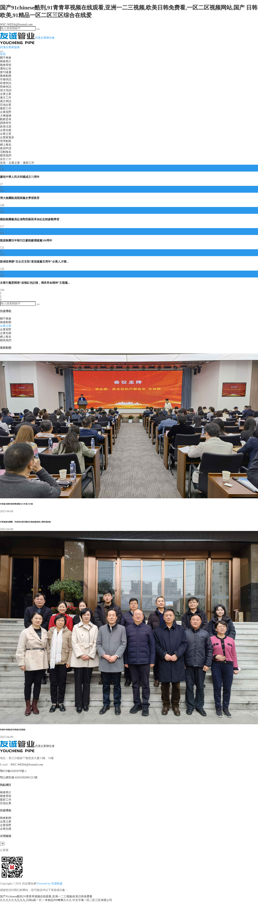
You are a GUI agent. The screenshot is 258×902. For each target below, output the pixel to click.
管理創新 (5, 141)
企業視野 (5, 112)
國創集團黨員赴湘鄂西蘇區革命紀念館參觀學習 (29, 219)
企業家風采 (7, 137)
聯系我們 (5, 155)
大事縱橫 (5, 115)
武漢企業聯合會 (27, 746)
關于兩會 (5, 57)
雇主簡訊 (5, 101)
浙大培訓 (5, 90)
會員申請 (5, 148)
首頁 (3, 54)
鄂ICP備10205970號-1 (13, 771)
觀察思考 (5, 119)
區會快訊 (5, 83)
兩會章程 (5, 64)
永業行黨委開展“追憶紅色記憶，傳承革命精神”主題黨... (35, 282)
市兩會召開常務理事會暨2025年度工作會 (16, 504)
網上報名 (5, 144)
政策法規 (5, 126)
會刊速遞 (5, 72)
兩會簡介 (5, 61)
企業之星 (5, 133)
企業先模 (5, 130)
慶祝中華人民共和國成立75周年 (20, 176)
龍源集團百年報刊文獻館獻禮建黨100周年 (26, 240)
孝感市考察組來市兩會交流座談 (12, 730)
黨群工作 (5, 108)
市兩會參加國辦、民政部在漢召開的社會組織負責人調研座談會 (25, 522)
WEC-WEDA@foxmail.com (16, 24)
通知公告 (5, 68)
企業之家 (5, 93)
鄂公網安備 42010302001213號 (18, 777)
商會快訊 (5, 86)
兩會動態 (5, 75)
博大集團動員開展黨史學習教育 (20, 198)
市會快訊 (5, 79)
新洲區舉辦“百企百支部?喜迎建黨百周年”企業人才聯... (34, 261)
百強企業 (5, 104)
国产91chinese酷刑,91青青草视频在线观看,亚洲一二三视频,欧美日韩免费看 (46, 896)
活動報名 (5, 151)
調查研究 (5, 122)
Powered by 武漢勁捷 (49, 883)
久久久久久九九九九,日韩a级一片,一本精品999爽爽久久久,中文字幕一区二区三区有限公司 (56, 900)
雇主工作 (5, 97)
